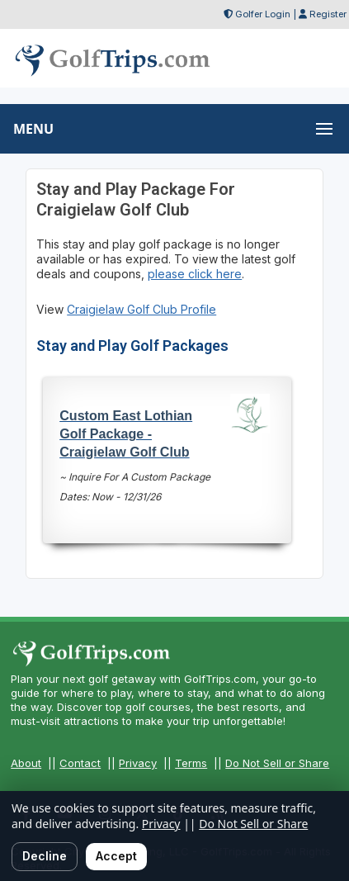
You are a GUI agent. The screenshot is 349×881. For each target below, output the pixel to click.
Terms (191, 763)
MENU (33, 129)
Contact (80, 763)
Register (328, 14)
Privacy (138, 763)
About (26, 763)
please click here (195, 274)
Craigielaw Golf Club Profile (141, 309)
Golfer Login (262, 14)
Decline (44, 856)
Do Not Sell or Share (277, 763)
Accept (116, 856)
